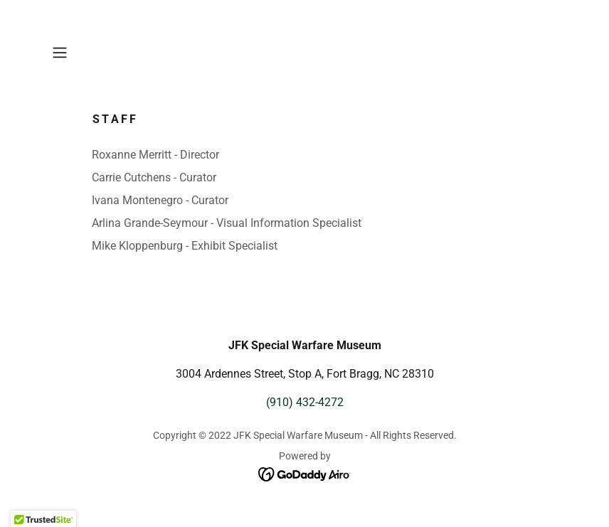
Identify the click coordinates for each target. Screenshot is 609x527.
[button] (84, 52)
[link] (304, 473)
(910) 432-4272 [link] (305, 402)
